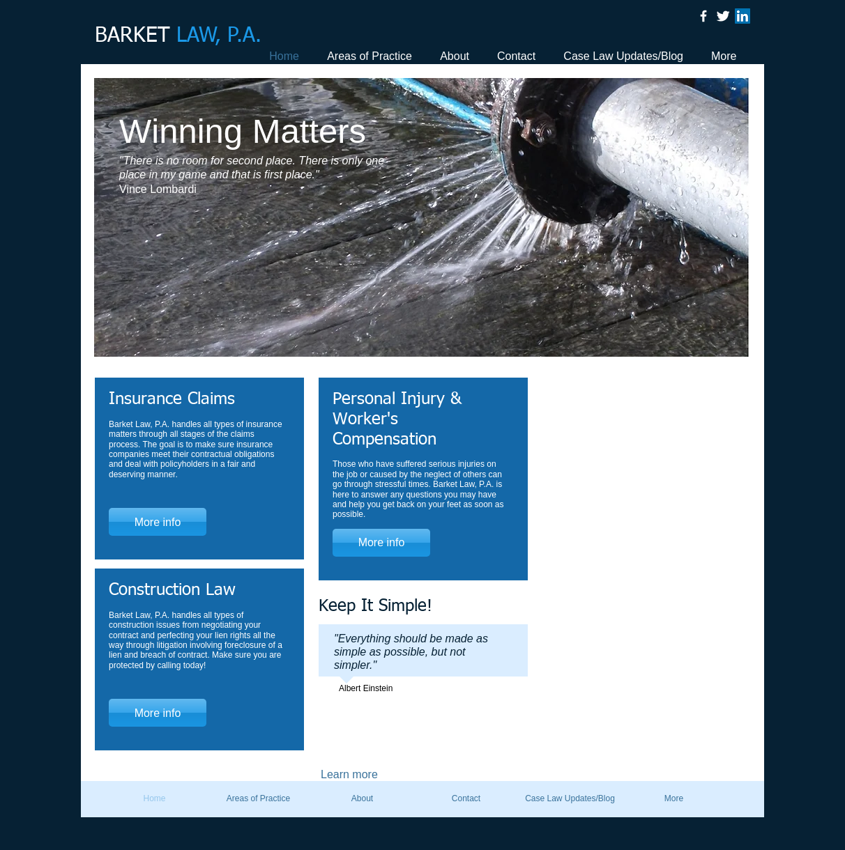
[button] (421, 217)
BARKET (178, 36)
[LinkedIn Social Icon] (742, 16)
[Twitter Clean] (723, 16)
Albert (349, 688)
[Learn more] (366, 774)
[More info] (157, 522)
